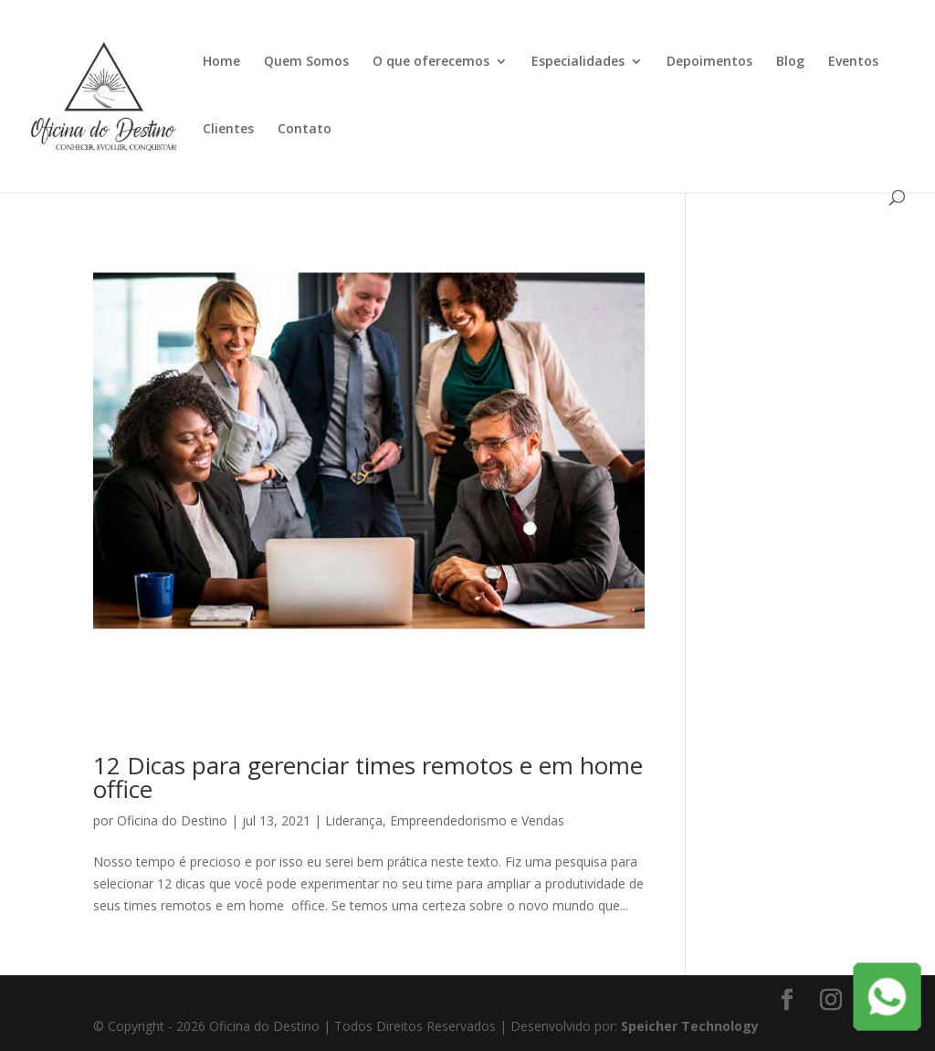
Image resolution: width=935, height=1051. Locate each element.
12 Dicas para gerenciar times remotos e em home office (368, 777)
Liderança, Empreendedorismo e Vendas (444, 820)
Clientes (228, 129)
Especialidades (578, 62)
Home (221, 62)
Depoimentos (709, 62)
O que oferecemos (431, 62)
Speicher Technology (690, 1026)
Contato (304, 129)
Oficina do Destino (172, 820)
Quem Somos (306, 62)
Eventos (853, 62)
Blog (790, 62)
